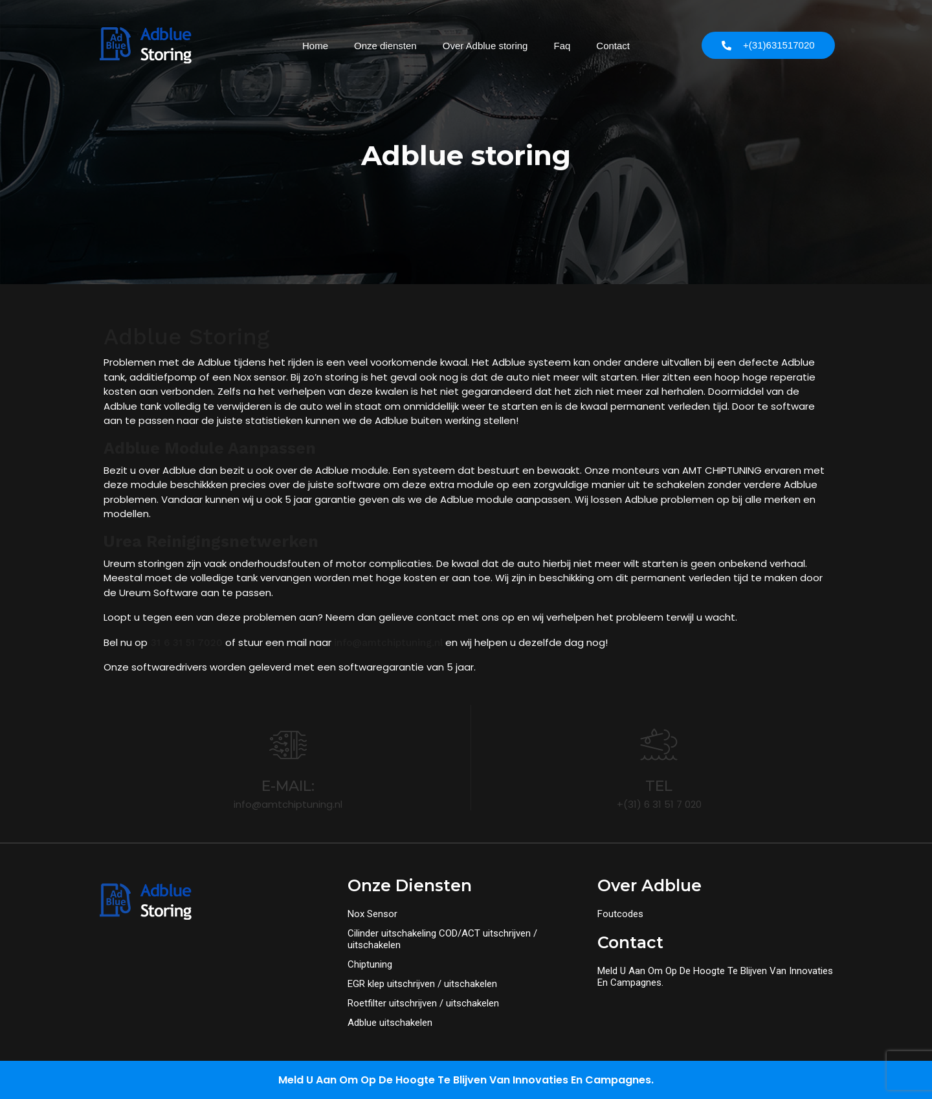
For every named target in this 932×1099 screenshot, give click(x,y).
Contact (613, 45)
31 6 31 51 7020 (185, 643)
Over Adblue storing (485, 45)
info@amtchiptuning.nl (388, 643)
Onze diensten (385, 45)
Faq (561, 45)
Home (315, 45)
